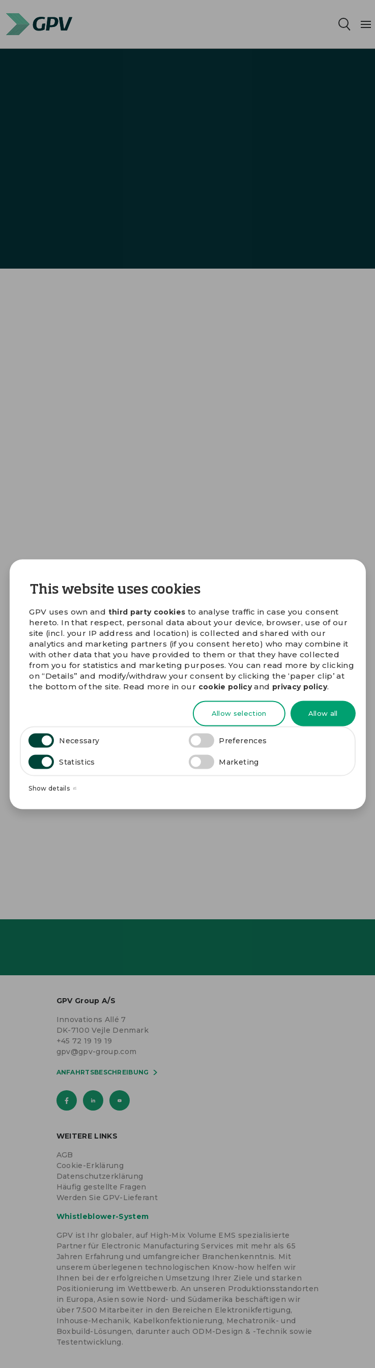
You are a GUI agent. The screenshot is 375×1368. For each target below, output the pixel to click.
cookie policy (225, 686)
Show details (52, 788)
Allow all (323, 713)
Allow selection (239, 713)
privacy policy (299, 686)
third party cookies (147, 611)
